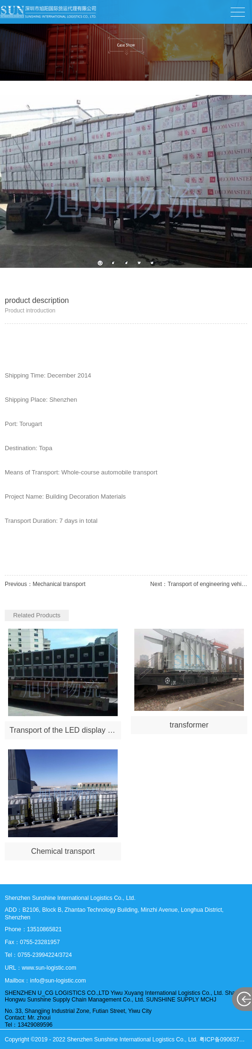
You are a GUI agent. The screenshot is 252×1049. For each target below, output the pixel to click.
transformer (188, 725)
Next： (198, 584)
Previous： (45, 584)
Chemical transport (62, 851)
